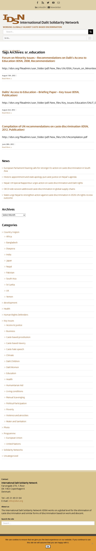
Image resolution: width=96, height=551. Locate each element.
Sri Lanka (10, 284)
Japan (9, 260)
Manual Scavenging (15, 397)
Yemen (9, 296)
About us (5, 507)
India (8, 254)
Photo (7, 427)
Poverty (10, 409)
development (10, 302)
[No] (92, 543)
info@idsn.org (16, 501)
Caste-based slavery (16, 343)
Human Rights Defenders (16, 314)
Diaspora (10, 248)
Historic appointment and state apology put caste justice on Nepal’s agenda (40, 177)
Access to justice (14, 325)
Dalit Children (13, 361)
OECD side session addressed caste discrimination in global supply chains (39, 189)
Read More (6, 79)
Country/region (11, 232)
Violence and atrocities (17, 415)
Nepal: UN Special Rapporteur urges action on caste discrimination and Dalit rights (43, 183)
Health (7, 308)
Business (10, 331)
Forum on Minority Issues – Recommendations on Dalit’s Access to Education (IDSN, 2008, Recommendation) (44, 59)
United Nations (13, 444)
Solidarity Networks (13, 450)
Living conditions (14, 391)
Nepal (9, 266)
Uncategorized (11, 456)
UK (7, 290)
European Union (14, 438)
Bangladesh (12, 242)
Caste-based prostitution (18, 337)
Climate (10, 355)
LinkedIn (40, 7)
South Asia (11, 278)
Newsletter (54, 7)
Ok (48, 546)
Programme (9, 433)
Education (11, 373)
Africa (9, 236)
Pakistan (10, 272)
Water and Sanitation (16, 421)
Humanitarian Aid (14, 385)
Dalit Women (12, 367)
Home (5, 51)
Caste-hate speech (15, 349)
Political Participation (16, 403)
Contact (4, 479)
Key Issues (9, 320)
